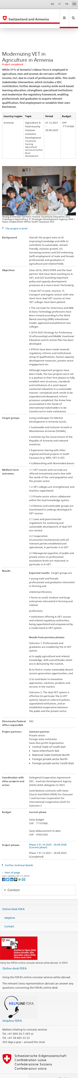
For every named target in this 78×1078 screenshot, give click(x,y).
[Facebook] (4, 870)
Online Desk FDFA (13, 900)
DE (52, 3)
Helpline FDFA (12, 1011)
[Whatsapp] (20, 870)
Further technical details (19, 856)
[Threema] (16, 870)
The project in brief (16, 219)
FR (66, 3)
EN (74, 3)
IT (59, 3)
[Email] (23, 870)
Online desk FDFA (14, 959)
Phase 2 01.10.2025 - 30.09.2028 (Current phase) (48, 837)
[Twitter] (8, 870)
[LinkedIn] (12, 870)
